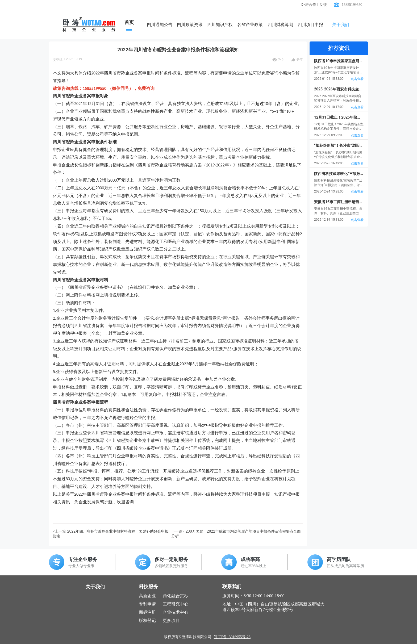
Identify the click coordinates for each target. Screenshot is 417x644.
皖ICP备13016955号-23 (232, 637)
